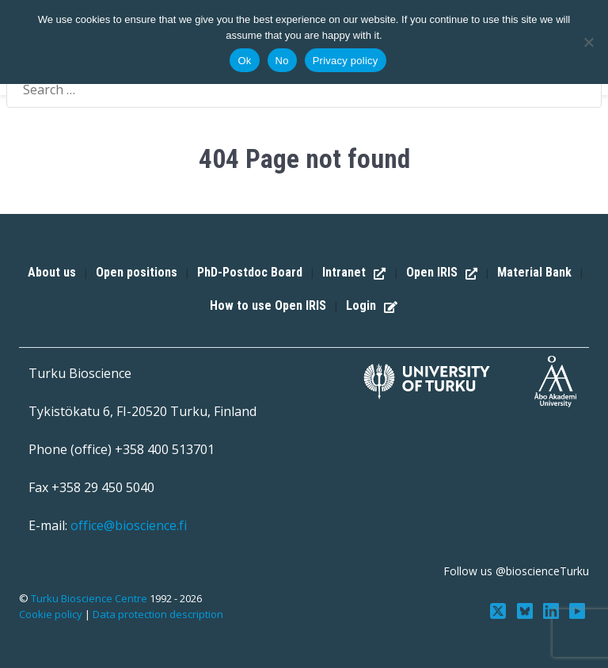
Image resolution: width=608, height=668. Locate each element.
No (282, 61)
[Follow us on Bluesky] (529, 609)
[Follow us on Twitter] (503, 609)
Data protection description (158, 614)
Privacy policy (345, 61)
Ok (244, 61)
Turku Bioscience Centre (90, 598)
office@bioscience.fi (128, 525)
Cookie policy (50, 614)
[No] (588, 42)
